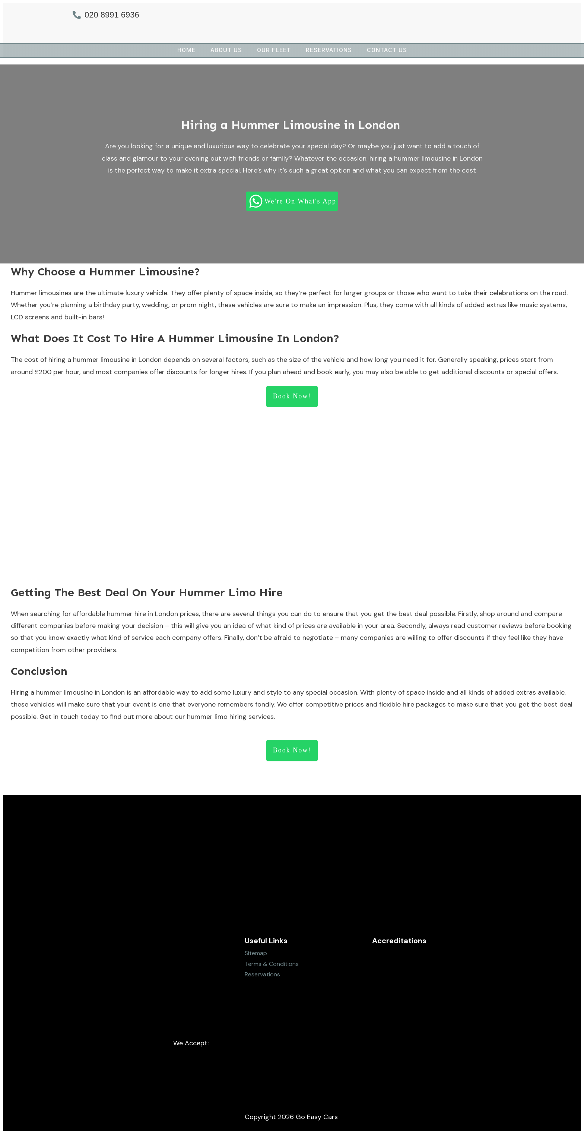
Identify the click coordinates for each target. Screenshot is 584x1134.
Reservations (262, 974)
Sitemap (256, 953)
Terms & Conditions (272, 964)
